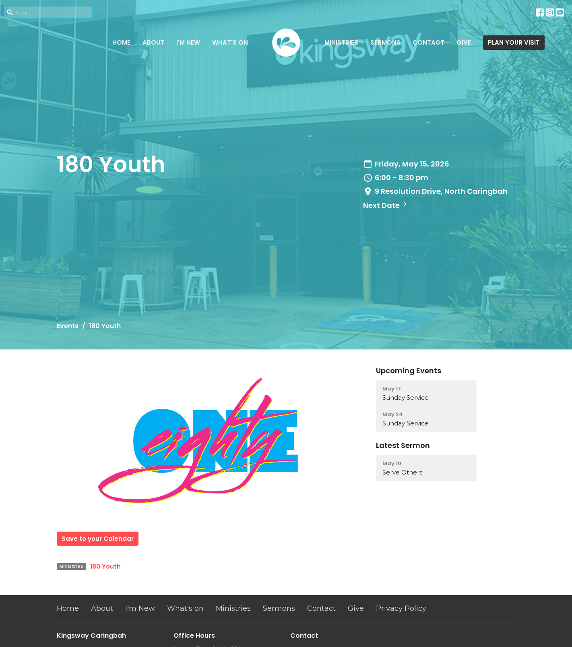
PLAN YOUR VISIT (514, 42)
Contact (428, 42)
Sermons (385, 42)
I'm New (188, 42)
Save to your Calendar (98, 538)
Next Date (386, 205)
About (153, 42)
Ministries (341, 42)
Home (121, 42)
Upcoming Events (408, 371)
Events (67, 326)
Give (463, 42)
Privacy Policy (401, 608)
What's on (230, 42)
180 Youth (105, 566)
